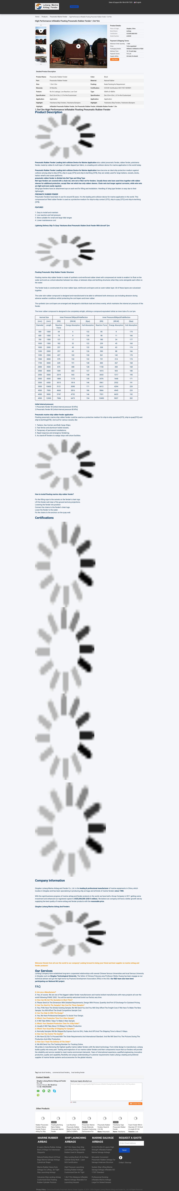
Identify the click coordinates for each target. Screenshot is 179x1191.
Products (74, 7)
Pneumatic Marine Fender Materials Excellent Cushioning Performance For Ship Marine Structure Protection (89, 1130)
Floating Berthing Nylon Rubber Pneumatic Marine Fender (57, 1128)
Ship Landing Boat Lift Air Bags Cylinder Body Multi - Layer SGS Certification (76, 1159)
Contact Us (93, 7)
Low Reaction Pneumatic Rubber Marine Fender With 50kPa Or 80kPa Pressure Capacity (73, 1129)
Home (66, 7)
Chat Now (102, 6)
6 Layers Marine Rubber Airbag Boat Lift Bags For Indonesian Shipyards (49, 1149)
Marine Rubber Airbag (48, 1139)
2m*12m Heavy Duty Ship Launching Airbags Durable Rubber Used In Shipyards (74, 1149)
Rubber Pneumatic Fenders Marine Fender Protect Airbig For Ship (42, 1128)
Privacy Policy (41, 1189)
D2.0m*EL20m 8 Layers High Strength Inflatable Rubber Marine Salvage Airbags (103, 1149)
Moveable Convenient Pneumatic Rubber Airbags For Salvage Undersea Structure (103, 1159)
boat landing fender (78, 1072)
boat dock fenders (44, 1072)
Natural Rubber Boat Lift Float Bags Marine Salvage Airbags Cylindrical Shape (48, 1159)
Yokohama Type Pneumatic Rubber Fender (119, 1127)
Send (124, 1150)
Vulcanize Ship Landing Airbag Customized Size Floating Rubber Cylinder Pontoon (49, 1179)
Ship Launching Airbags (75, 1139)
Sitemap (128, 1163)
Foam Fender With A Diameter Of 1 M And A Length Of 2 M (135, 1127)
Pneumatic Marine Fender (58, 17)
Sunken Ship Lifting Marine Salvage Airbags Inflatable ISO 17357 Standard (103, 1169)
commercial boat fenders (61, 1072)
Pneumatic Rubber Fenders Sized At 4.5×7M (104, 1127)
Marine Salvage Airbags (103, 1139)
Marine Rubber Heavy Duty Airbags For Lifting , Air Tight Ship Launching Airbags (48, 1169)
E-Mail (121, 1163)
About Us (83, 7)
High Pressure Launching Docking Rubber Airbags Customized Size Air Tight (74, 1169)
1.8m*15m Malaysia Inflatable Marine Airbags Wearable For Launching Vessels (76, 1179)
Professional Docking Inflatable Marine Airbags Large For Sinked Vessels (101, 1179)
